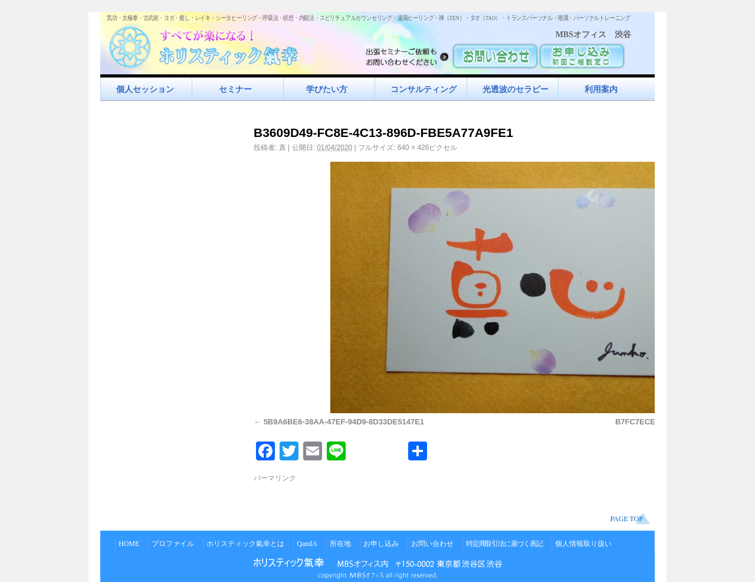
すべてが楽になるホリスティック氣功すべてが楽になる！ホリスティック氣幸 (209, 44)
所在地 (340, 544)
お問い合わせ (432, 544)
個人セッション (145, 89)
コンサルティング (423, 89)
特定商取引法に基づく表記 (504, 544)
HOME (129, 544)
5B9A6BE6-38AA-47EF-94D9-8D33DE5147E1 (344, 421)
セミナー (235, 89)
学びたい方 (326, 89)
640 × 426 (413, 147)
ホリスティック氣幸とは (245, 544)
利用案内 (601, 89)
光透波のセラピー (515, 89)
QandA (307, 544)
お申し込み (381, 544)
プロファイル (173, 544)
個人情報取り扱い (583, 544)
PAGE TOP (626, 519)
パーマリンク (275, 478)
